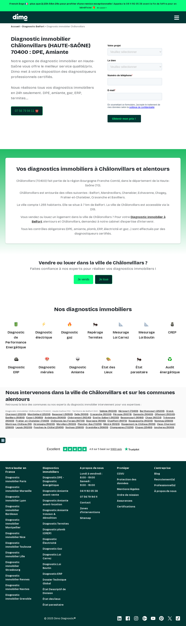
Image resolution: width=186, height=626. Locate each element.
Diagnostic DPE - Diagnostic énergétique (53, 481)
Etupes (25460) (143, 427)
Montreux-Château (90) (18, 424)
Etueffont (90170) (117, 421)
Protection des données (126, 481)
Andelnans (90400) (55, 417)
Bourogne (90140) (96, 421)
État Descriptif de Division (54, 591)
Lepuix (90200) (24, 427)
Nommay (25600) (163, 421)
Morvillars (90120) (66, 424)
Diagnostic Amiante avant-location (55, 502)
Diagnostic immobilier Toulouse (18, 544)
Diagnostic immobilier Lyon (15, 498)
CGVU (120, 473)
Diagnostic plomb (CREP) (54, 531)
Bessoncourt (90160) (132, 417)
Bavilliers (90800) (15, 417)
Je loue (103, 279)
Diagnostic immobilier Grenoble (18, 596)
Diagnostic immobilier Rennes (17, 577)
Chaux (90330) (153, 417)
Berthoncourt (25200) (152, 411)
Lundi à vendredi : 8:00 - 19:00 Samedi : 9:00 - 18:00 (91, 479)
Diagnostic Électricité (50, 541)
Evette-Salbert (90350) (106, 417)
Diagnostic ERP (52, 573)
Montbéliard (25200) (39, 414)
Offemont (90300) (165, 414)
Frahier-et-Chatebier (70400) (32, 421)
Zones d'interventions (90, 510)
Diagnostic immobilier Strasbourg (12, 566)
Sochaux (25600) (74, 427)
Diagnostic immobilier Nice (15, 535)
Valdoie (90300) (108, 411)
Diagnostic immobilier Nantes (17, 587)
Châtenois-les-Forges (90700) (67, 421)
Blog (157, 473)
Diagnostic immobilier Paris (15, 479)
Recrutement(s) (164, 479)
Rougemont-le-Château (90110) (138, 424)
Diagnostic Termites (56, 523)
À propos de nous (165, 491)
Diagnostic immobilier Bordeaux (12, 510)
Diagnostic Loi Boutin (52, 566)
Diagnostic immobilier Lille (15, 554)
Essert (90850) (34, 417)
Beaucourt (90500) (62, 414)
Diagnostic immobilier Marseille (18, 489)
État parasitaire (53, 604)
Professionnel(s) (164, 485)
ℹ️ (3, 440)
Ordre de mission (128, 495)
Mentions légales (128, 489)
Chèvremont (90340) (79, 417)
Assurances (124, 500)
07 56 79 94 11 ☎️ (27, 110)
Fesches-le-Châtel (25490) (49, 427)
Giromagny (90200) (44, 424)
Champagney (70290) (122, 427)
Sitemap (85, 518)
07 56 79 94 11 (88, 496)
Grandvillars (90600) (97, 427)
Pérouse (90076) (122, 414)
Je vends (83, 279)
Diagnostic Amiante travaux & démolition (55, 514)
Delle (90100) (81, 414)
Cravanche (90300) (100, 414)
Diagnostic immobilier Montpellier (13, 523)
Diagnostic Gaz (52, 548)
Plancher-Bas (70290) (90, 424)
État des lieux (51, 599)
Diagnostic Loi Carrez (52, 556)
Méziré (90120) (111, 424)
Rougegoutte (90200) (141, 421)
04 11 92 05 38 (89, 491)
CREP (172, 332)
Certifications (126, 506)
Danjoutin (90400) (143, 414)
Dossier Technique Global (54, 581)
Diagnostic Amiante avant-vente (55, 492)
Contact (85, 502)
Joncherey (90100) (164, 427)
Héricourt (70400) (128, 411)
